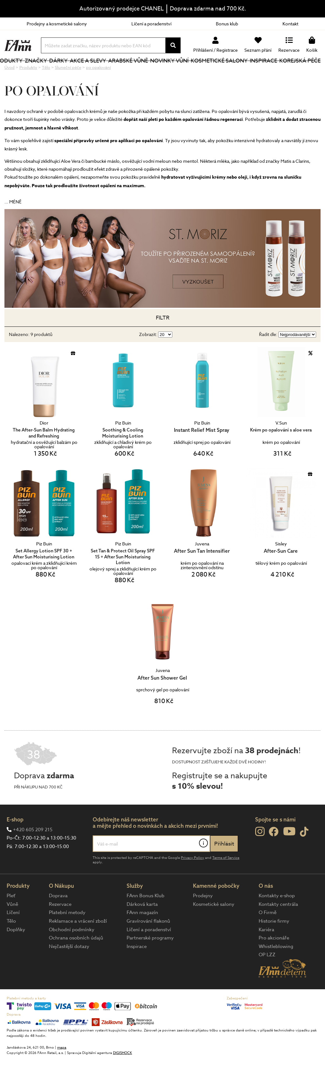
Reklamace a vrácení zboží (78, 942)
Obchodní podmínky (71, 950)
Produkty (19, 75)
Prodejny (203, 916)
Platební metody (67, 933)
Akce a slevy (94, 71)
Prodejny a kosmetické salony (57, 24)
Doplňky (16, 950)
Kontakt (290, 24)
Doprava (58, 916)
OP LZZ (267, 975)
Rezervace (60, 925)
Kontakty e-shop (277, 916)
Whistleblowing (276, 967)
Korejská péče (293, 71)
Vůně (12, 925)
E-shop (15, 840)
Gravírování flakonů (148, 942)
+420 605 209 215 (32, 850)
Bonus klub (227, 24)
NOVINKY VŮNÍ (171, 71)
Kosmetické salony (214, 71)
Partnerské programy (150, 959)
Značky (55, 71)
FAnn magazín (142, 933)
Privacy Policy (192, 879)
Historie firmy (274, 942)
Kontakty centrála (278, 925)
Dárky (76, 71)
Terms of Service (225, 879)
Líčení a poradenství (151, 24)
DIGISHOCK (122, 1074)
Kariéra (266, 950)
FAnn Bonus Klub (145, 916)
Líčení (13, 933)
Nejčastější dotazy (69, 967)
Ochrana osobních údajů (76, 959)
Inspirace (266, 71)
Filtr (162, 339)
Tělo (11, 942)
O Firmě (267, 933)
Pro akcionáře (274, 959)
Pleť (11, 916)
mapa (61, 1068)
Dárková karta (142, 925)
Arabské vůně (132, 71)
